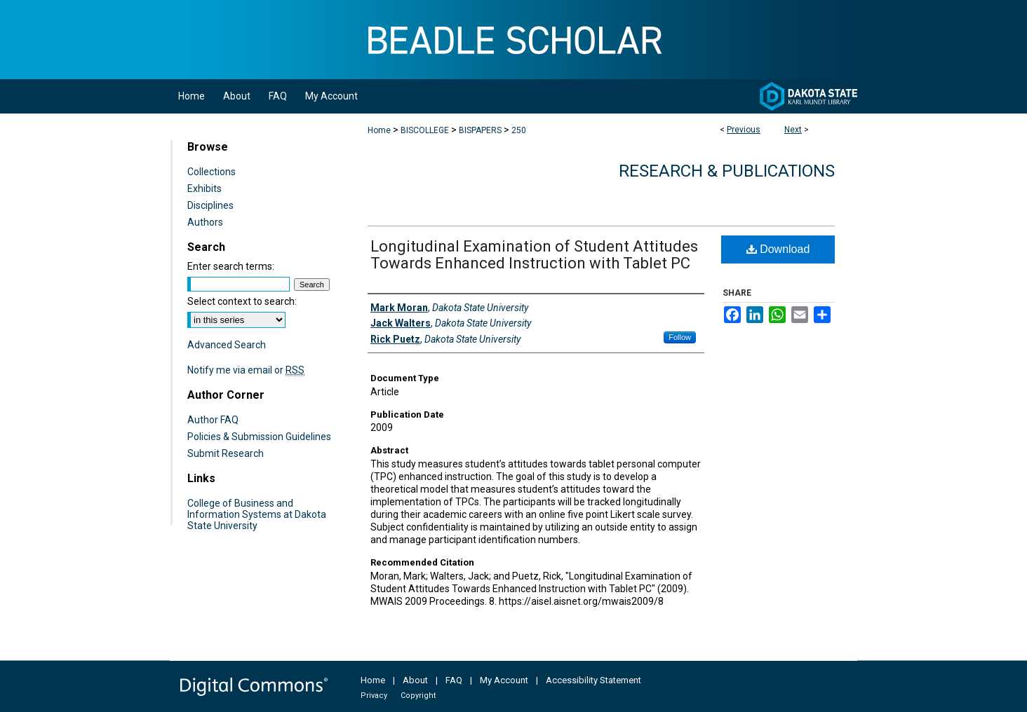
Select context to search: (242, 301)
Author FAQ (213, 419)
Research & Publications (727, 171)
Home (379, 130)
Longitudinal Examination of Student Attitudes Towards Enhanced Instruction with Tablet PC (534, 255)
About (415, 680)
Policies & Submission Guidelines (259, 436)
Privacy (374, 695)
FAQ (453, 680)
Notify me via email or (245, 370)
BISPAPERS (480, 130)
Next (793, 130)
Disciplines (210, 205)
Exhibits (204, 188)
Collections (211, 171)
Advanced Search (226, 344)
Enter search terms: (230, 266)
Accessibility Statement (593, 680)
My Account (504, 680)
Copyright (418, 695)
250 (518, 130)
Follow (680, 337)
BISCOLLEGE (425, 130)
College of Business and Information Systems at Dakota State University (256, 514)
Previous (743, 130)
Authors (205, 222)
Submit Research (225, 453)
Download (778, 249)
